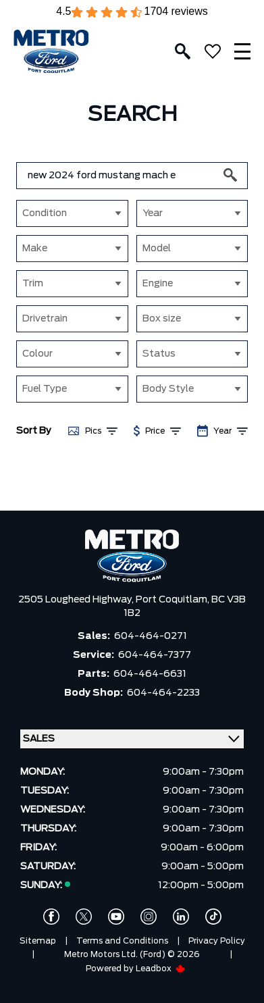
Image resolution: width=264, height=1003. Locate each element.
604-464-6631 (149, 674)
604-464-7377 (154, 655)
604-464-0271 (150, 636)
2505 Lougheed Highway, (77, 600)
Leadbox (161, 969)
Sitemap (38, 941)
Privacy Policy (216, 941)
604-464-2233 (163, 693)
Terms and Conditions (122, 941)
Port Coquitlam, (173, 600)
